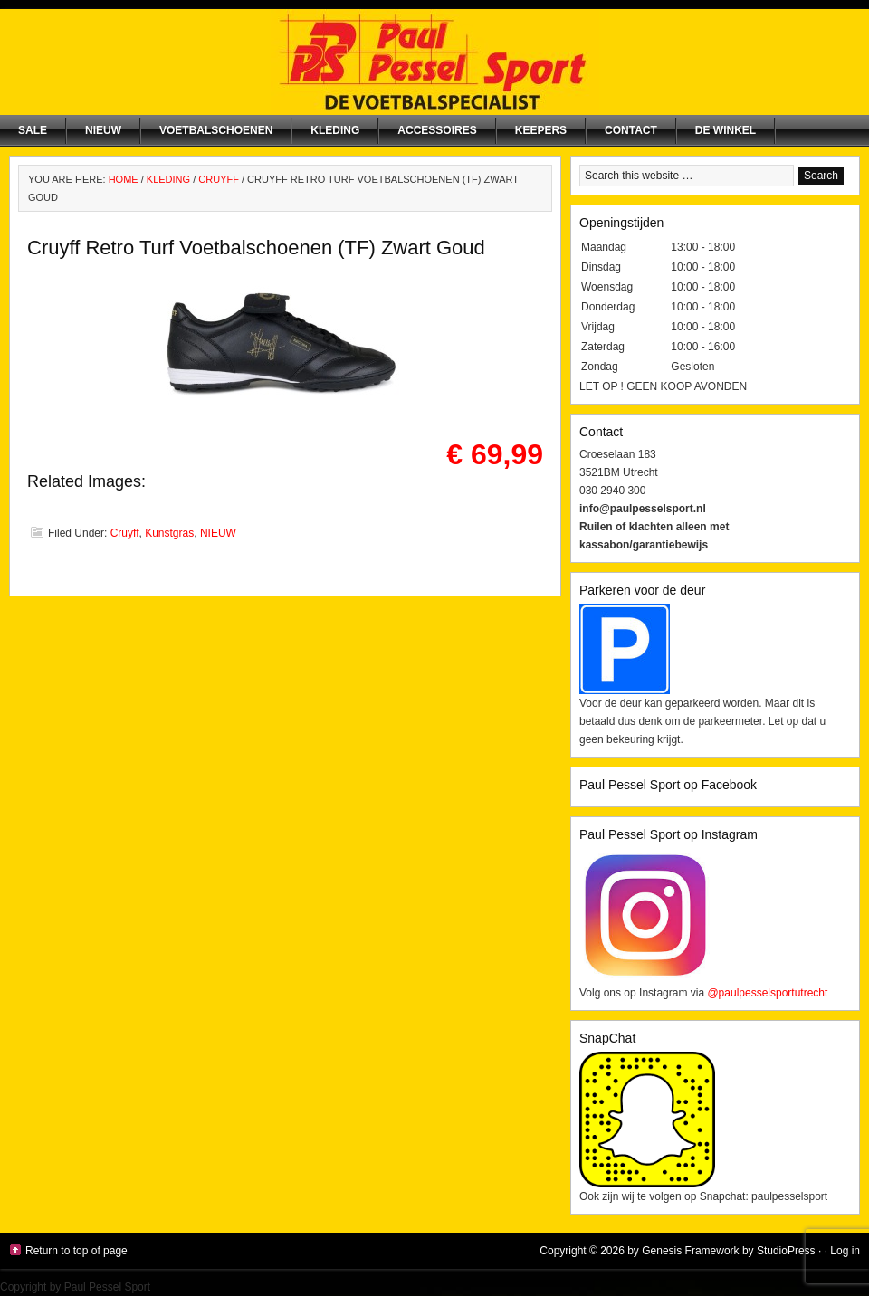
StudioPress (786, 1250)
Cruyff (124, 533)
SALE (32, 130)
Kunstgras (169, 533)
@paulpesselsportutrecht (767, 992)
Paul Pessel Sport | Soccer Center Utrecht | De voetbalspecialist (434, 62)
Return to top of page (76, 1250)
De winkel (725, 130)
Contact (631, 130)
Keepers (541, 130)
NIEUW (103, 130)
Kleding (334, 130)
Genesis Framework (690, 1250)
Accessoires (436, 130)
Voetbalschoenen (215, 130)
